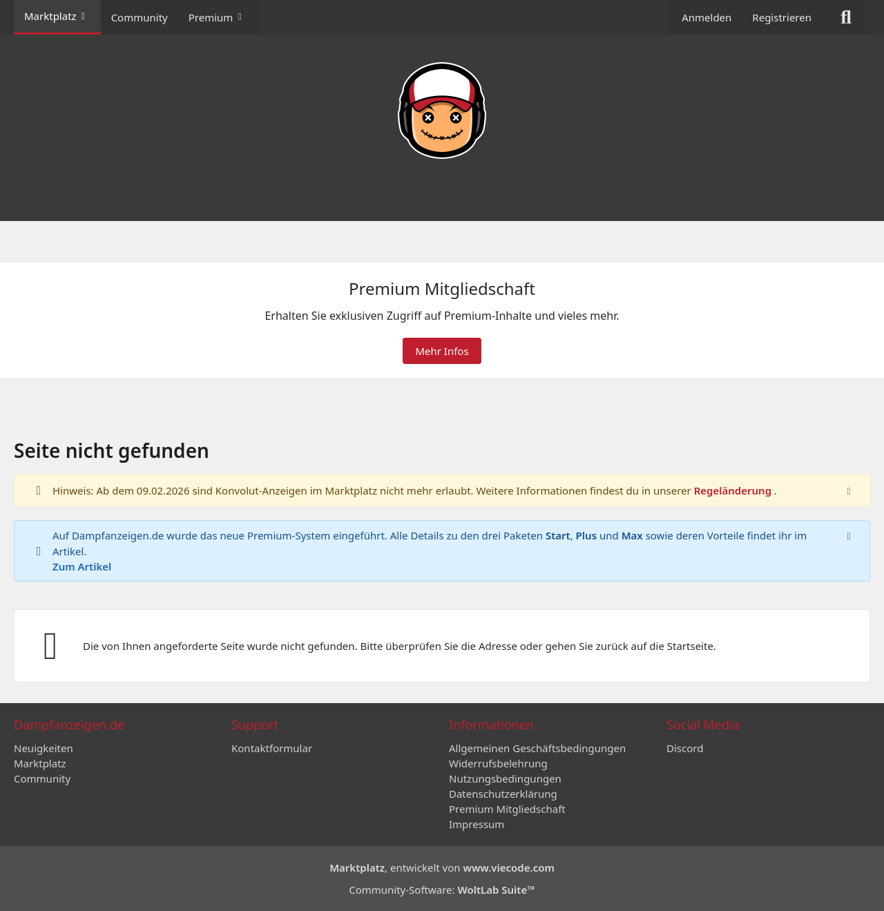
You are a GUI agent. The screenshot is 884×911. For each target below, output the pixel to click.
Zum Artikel (81, 566)
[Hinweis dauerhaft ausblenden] (849, 491)
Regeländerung (734, 491)
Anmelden (706, 17)
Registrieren (781, 17)
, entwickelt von (442, 867)
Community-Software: (442, 889)
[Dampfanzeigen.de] (442, 110)
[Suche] (846, 17)
